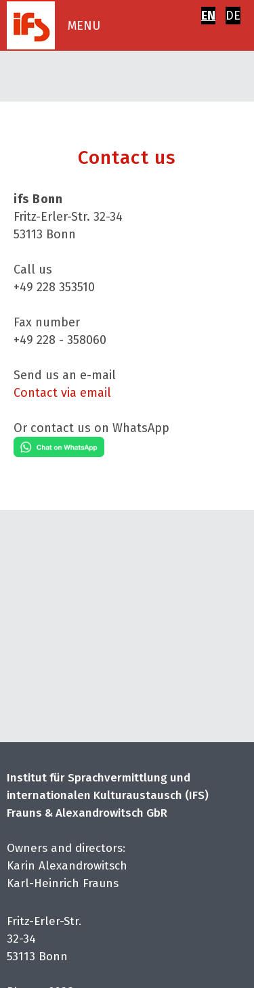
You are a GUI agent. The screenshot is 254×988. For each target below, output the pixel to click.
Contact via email (62, 392)
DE (233, 15)
